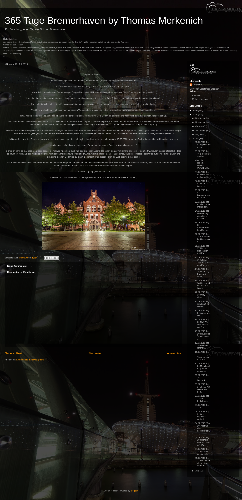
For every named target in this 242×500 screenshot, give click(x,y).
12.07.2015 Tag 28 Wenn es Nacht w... (202, 345)
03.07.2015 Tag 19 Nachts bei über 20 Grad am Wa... (202, 441)
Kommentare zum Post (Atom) (30, 360)
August (198, 134)
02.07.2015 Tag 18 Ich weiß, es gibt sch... (202, 451)
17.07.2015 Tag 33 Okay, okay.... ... (202, 294)
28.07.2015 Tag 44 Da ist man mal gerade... (202, 174)
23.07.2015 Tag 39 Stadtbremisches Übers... (202, 226)
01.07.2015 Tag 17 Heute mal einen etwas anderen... (202, 462)
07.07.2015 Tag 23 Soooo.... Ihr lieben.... (202, 398)
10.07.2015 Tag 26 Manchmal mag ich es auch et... (202, 367)
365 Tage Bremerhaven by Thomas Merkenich (104, 20)
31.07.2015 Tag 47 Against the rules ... (202, 144)
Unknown (197, 84)
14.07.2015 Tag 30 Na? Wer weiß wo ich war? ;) (202, 323)
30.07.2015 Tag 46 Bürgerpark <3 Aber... (202, 153)
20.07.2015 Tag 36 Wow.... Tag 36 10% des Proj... (202, 261)
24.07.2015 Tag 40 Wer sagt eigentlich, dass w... (202, 215)
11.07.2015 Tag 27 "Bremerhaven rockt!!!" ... (202, 356)
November (200, 122)
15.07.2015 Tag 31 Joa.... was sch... (202, 313)
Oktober (199, 126)
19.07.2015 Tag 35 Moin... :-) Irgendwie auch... (202, 273)
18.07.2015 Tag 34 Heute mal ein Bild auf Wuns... (202, 284)
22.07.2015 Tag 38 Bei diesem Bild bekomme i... (202, 238)
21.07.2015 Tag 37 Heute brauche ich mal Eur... (202, 250)
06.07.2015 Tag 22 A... (202, 406)
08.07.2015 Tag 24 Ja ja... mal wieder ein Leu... (202, 388)
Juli (197, 138)
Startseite (94, 353)
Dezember (200, 118)
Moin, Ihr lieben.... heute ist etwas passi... (202, 164)
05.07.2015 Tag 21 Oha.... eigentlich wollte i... (202, 415)
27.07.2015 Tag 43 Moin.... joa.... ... (202, 183)
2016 (195, 110)
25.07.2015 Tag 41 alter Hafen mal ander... (202, 204)
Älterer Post (174, 353)
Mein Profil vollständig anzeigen (204, 89)
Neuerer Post (13, 353)
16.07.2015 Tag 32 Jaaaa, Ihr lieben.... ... (202, 304)
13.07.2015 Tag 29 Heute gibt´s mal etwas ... (202, 335)
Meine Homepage (200, 99)
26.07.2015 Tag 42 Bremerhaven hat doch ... (202, 194)
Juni (197, 471)
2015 (195, 114)
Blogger (134, 491)
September (200, 130)
